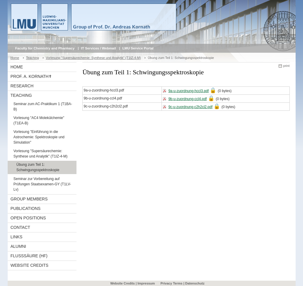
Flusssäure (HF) (29, 255)
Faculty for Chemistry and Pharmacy (45, 48)
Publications (26, 208)
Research (22, 85)
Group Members (29, 199)
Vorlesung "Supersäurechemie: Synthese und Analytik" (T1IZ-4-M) (93, 58)
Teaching (32, 58)
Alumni (18, 246)
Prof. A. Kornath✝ (31, 76)
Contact (20, 227)
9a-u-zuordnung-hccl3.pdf (188, 91)
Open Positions (28, 218)
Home (15, 58)
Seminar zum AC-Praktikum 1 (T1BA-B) (43, 106)
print (286, 66)
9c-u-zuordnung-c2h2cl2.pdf (190, 107)
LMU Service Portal (138, 48)
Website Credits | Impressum (132, 283)
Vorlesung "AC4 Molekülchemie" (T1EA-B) (39, 120)
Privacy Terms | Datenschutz (182, 283)
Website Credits (29, 265)
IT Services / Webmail (98, 48)
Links (16, 236)
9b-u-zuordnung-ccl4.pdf (187, 99)
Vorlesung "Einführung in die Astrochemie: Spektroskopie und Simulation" (39, 137)
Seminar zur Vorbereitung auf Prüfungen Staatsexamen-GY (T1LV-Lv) (42, 184)
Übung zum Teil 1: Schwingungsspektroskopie (38, 167)
